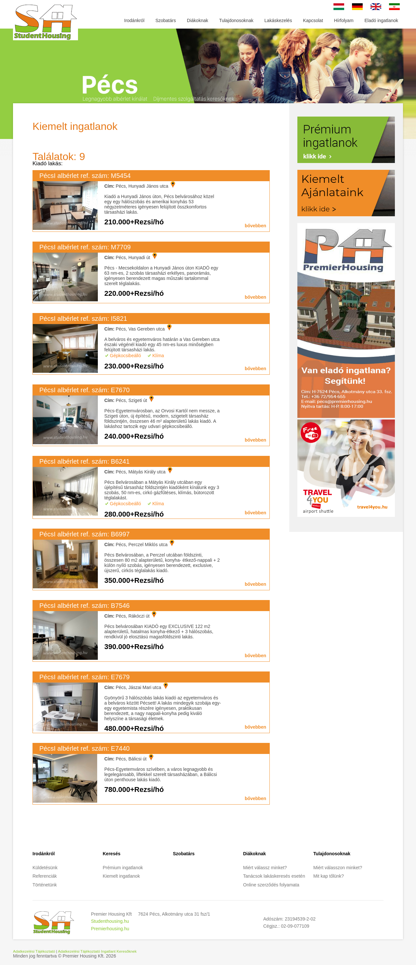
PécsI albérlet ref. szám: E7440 (84, 748)
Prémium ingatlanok (123, 867)
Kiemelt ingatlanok (121, 876)
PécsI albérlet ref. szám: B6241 (84, 461)
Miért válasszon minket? (337, 867)
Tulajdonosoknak (236, 20)
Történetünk (44, 884)
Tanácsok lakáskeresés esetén (274, 876)
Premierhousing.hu (110, 928)
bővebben (255, 225)
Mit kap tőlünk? (328, 876)
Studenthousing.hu (110, 921)
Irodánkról (134, 20)
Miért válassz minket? (265, 867)
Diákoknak (197, 20)
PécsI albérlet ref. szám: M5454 (85, 175)
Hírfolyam (344, 20)
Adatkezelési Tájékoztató (34, 951)
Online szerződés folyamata (271, 884)
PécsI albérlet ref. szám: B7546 (84, 605)
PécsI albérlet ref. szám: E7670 (84, 390)
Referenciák (44, 876)
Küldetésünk (45, 867)
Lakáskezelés (278, 20)
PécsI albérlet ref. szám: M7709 (85, 247)
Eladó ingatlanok (381, 20)
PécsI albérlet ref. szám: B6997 (84, 534)
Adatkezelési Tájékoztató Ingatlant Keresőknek (97, 951)
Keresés (112, 853)
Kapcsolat (313, 20)
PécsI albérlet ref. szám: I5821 (83, 318)
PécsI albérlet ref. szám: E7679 (84, 677)
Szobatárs (165, 20)
